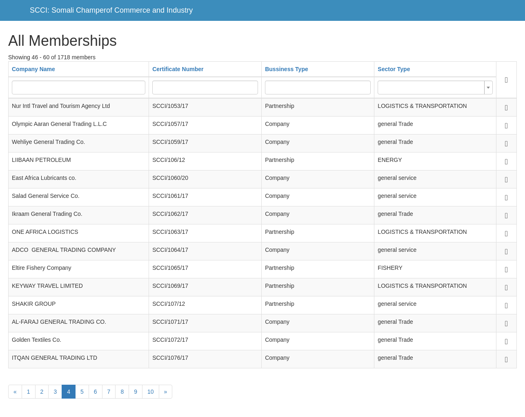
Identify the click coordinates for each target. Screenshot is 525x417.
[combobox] (435, 87)
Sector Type (394, 69)
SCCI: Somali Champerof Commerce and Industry (111, 10)
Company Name (33, 69)
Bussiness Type (286, 69)
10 (150, 391)
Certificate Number (177, 69)
